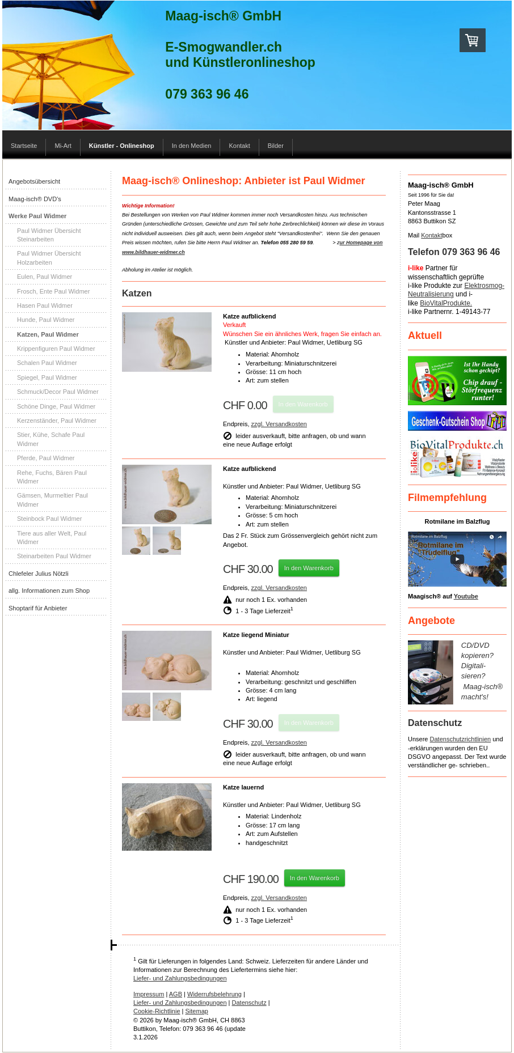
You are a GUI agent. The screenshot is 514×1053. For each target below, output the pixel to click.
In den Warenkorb (303, 404)
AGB (175, 994)
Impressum (148, 994)
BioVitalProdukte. (446, 303)
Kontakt (431, 235)
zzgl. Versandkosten (279, 424)
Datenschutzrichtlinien (460, 739)
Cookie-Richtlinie (156, 1011)
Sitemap (197, 1011)
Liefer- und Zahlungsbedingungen (180, 978)
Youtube (466, 596)
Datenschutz (249, 1002)
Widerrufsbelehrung (214, 994)
